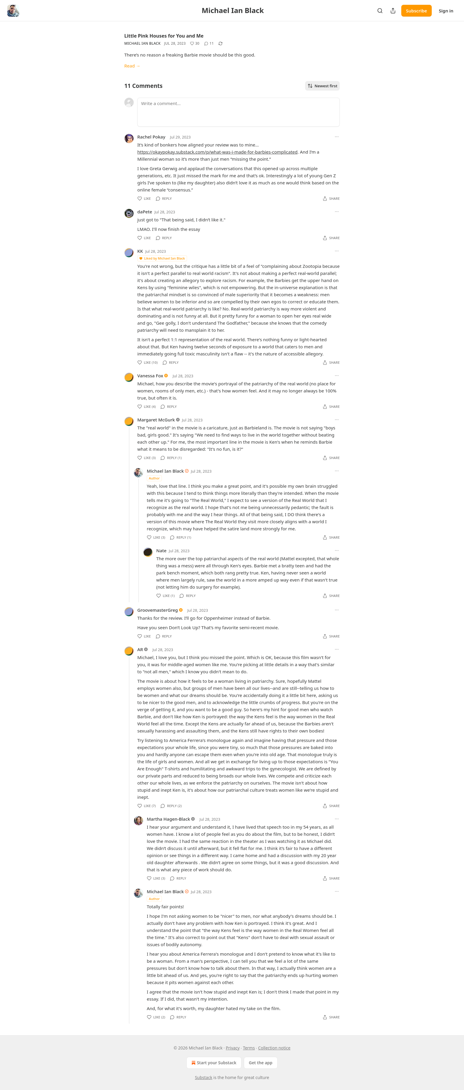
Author (154, 478)
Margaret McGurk (156, 420)
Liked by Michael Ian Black (162, 258)
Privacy (233, 1048)
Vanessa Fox (150, 376)
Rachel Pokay (151, 137)
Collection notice (274, 1048)
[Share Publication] (393, 11)
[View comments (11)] (208, 43)
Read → (132, 66)
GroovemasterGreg (157, 610)
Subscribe (416, 11)
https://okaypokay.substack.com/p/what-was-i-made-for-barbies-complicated (217, 152)
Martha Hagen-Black (168, 819)
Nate (161, 550)
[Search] (380, 11)
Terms (249, 1048)
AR (140, 649)
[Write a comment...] (238, 112)
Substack (203, 1077)
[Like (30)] (194, 43)
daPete (144, 212)
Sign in (446, 11)
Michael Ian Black (142, 43)
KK (140, 251)
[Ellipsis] (336, 136)
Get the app (261, 1062)
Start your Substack (213, 1063)
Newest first (322, 85)
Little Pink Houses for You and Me (164, 36)
